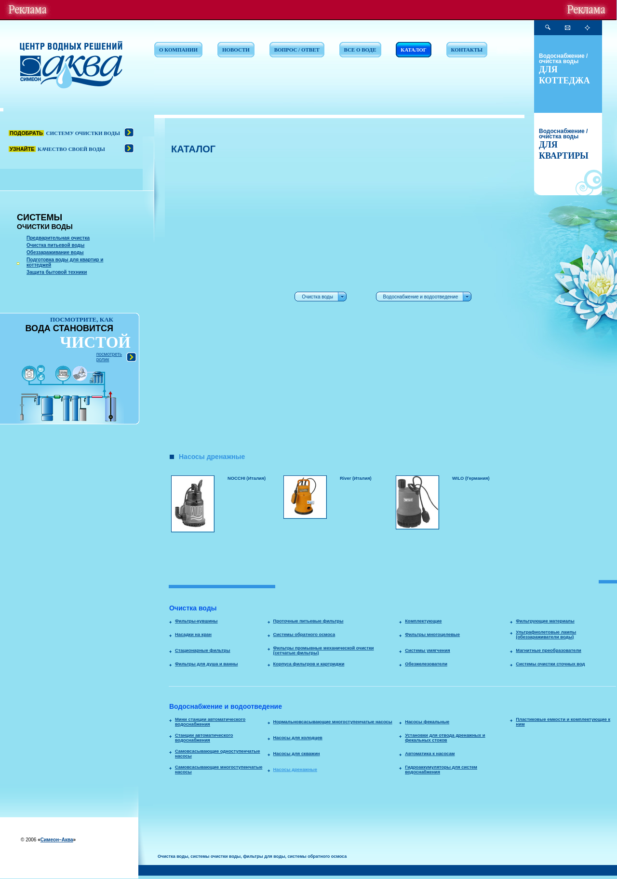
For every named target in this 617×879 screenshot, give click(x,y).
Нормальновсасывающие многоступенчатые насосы (332, 721)
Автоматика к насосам (430, 753)
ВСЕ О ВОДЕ (360, 50)
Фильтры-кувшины (196, 621)
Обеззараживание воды (55, 252)
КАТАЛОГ (413, 50)
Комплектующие (423, 621)
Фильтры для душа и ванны (206, 664)
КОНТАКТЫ (467, 50)
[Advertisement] (211, 304)
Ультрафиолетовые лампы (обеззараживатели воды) (546, 634)
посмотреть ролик (109, 357)
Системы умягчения (427, 650)
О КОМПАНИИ (178, 50)
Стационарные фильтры (202, 650)
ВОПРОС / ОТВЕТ (297, 50)
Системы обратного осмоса (304, 634)
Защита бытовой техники (57, 272)
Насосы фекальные (427, 721)
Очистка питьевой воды (55, 245)
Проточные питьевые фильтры (308, 621)
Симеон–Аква (56, 839)
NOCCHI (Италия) (247, 478)
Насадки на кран (193, 634)
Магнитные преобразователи (548, 650)
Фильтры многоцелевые (432, 634)
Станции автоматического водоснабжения (204, 738)
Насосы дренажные (295, 769)
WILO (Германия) (471, 478)
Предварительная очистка (58, 238)
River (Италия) (356, 478)
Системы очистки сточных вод (550, 664)
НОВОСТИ (236, 50)
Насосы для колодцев (297, 737)
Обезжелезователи (426, 664)
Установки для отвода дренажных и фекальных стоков (445, 738)
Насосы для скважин (296, 753)
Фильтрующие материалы (545, 621)
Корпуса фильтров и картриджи (309, 664)
